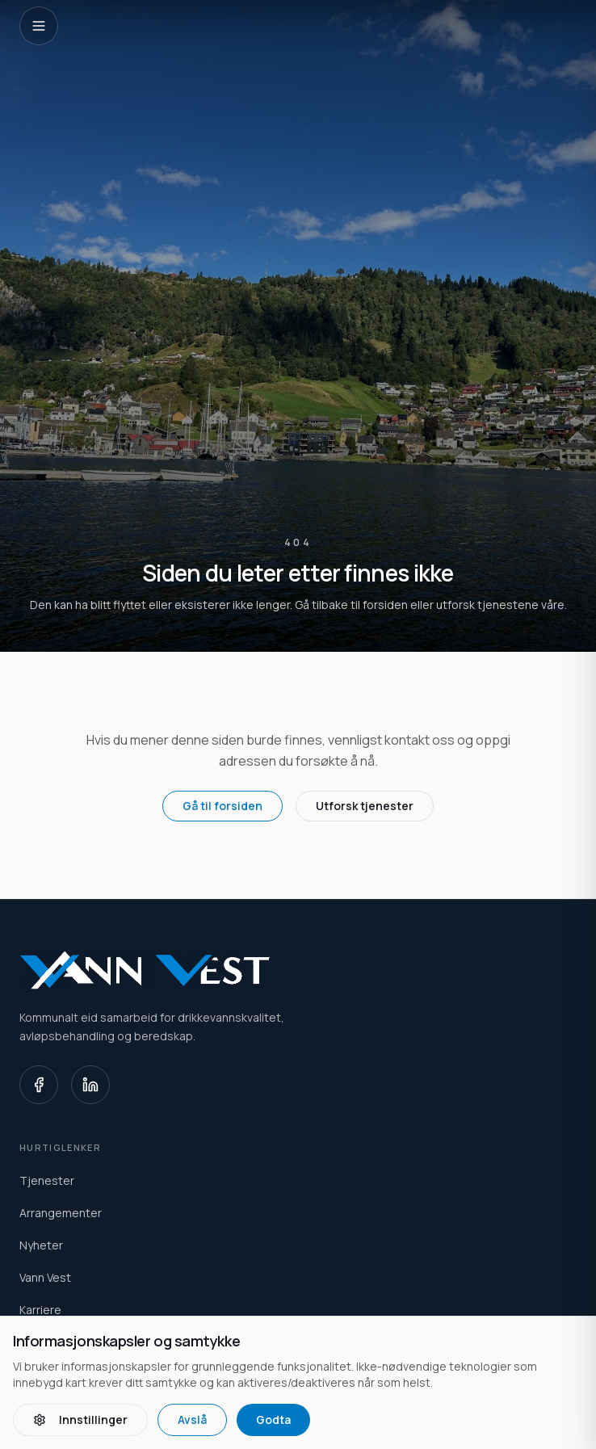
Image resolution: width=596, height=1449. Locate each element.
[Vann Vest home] (298, 970)
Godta (273, 1419)
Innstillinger (80, 1419)
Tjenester (46, 1180)
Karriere (40, 1309)
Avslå (192, 1419)
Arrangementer (60, 1212)
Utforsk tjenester (364, 805)
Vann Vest (45, 1277)
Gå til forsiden (222, 805)
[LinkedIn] (90, 1084)
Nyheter (41, 1245)
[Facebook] (38, 1084)
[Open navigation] (38, 25)
